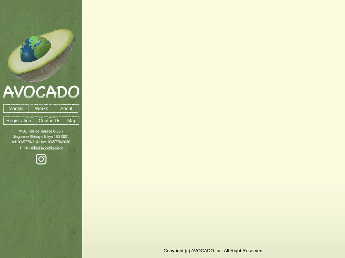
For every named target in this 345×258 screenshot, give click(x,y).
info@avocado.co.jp (47, 147)
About (66, 108)
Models (16, 108)
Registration (18, 120)
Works (41, 108)
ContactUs (49, 120)
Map (71, 120)
